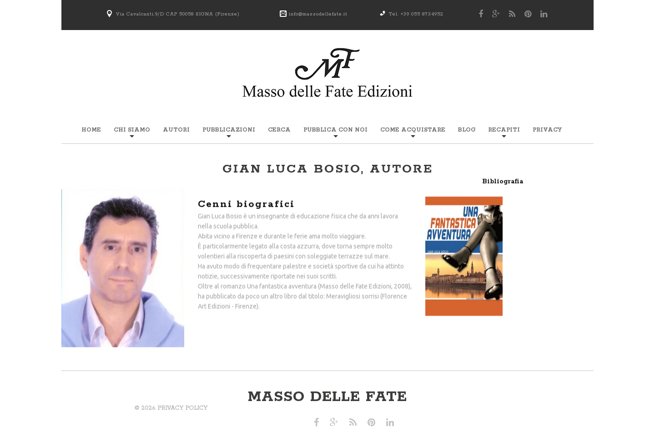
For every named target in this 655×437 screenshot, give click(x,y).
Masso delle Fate (327, 397)
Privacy (547, 130)
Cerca (279, 130)
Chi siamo (132, 130)
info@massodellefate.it (318, 14)
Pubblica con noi (335, 130)
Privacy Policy (80, 408)
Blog (466, 130)
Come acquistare (412, 130)
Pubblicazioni (228, 130)
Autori (176, 130)
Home (91, 130)
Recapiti (504, 130)
